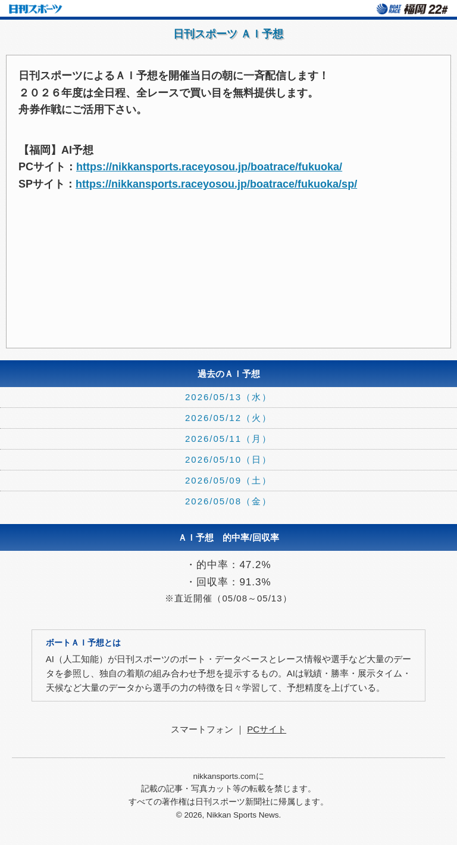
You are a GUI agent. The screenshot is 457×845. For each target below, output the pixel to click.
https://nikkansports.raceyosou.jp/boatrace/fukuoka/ (209, 167)
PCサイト (266, 729)
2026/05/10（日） (228, 459)
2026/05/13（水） (228, 397)
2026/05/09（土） (228, 480)
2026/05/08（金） (228, 501)
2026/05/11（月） (228, 439)
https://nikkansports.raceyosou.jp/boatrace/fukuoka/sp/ (216, 184)
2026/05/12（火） (228, 418)
